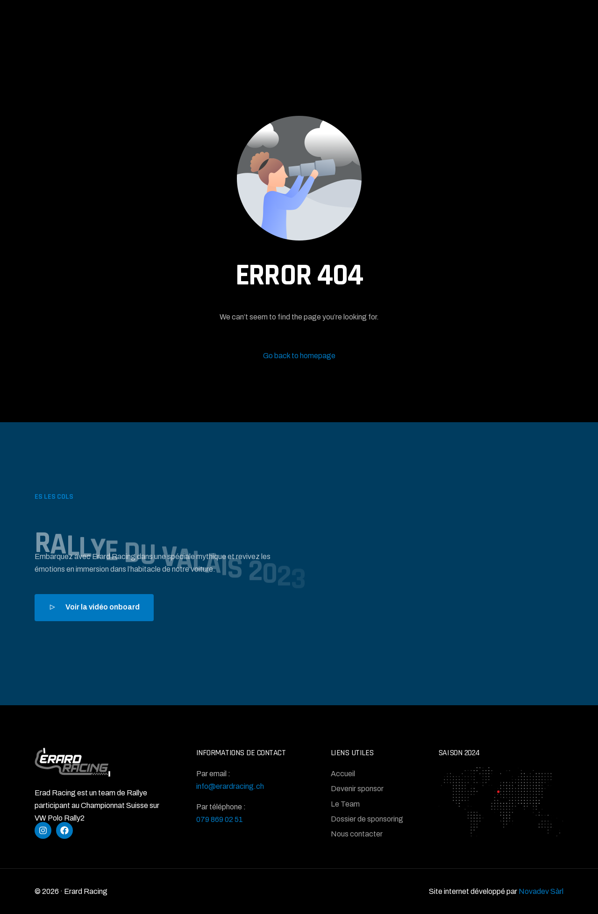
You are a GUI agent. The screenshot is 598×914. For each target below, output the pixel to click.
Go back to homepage (299, 356)
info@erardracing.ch (230, 786)
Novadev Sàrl (541, 891)
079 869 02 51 (219, 819)
